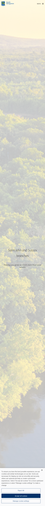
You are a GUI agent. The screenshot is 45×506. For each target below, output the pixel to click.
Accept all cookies (21, 496)
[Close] (42, 470)
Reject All (21, 490)
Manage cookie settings (21, 501)
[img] (22, 253)
